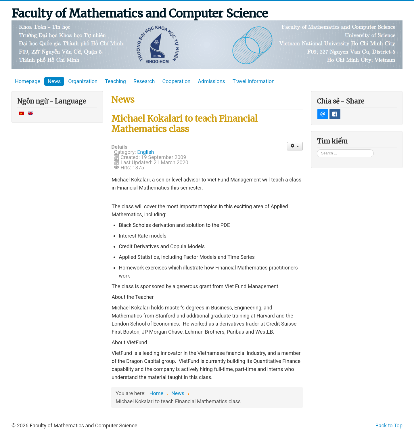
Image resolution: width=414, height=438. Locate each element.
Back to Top (388, 425)
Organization (82, 81)
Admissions (211, 81)
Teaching (115, 81)
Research (144, 81)
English (145, 152)
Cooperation (176, 81)
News (54, 81)
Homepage (27, 81)
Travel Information (254, 81)
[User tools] (295, 146)
